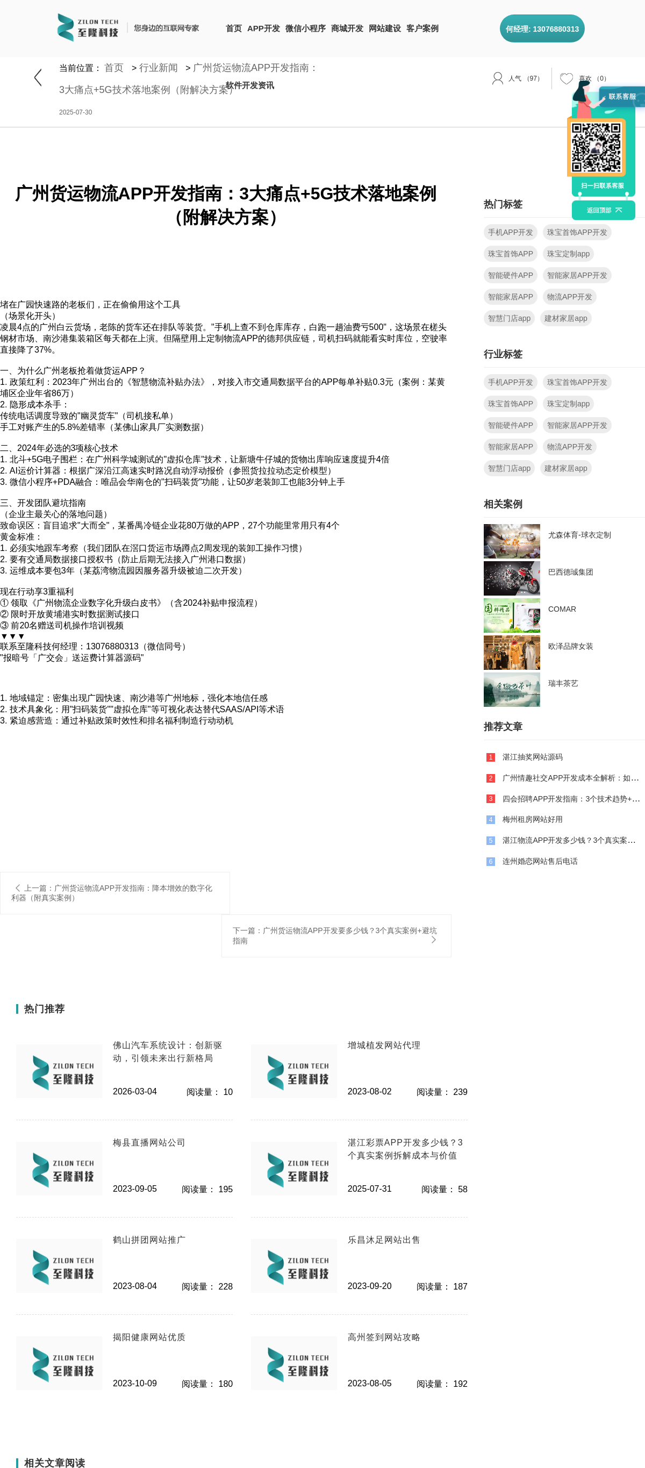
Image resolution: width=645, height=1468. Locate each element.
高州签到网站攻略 (384, 1337)
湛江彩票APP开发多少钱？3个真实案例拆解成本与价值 (405, 1149)
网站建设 (385, 28)
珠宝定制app (568, 253)
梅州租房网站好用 (533, 819)
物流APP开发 (569, 296)
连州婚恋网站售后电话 (540, 861)
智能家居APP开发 (577, 275)
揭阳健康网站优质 (149, 1337)
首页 (234, 28)
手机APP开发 (510, 232)
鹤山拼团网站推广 (149, 1239)
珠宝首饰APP (510, 253)
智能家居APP (510, 296)
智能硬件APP (510, 275)
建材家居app (565, 318)
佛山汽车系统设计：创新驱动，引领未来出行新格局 (168, 1052)
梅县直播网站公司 (149, 1142)
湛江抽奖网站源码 (533, 757)
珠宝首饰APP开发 (577, 232)
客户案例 (422, 28)
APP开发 (263, 28)
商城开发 (347, 28)
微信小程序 (305, 28)
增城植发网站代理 (384, 1045)
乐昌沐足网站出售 (384, 1239)
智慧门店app (509, 318)
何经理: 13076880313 (542, 29)
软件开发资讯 (250, 85)
